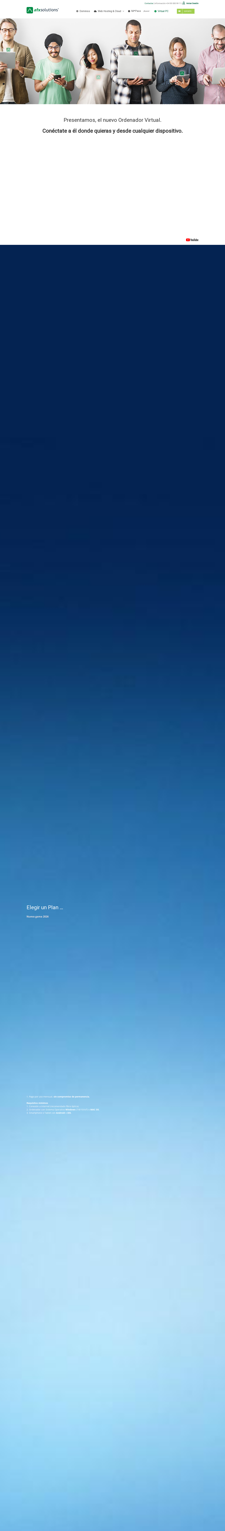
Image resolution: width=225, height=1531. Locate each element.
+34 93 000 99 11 (173, 3)
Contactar (149, 3)
